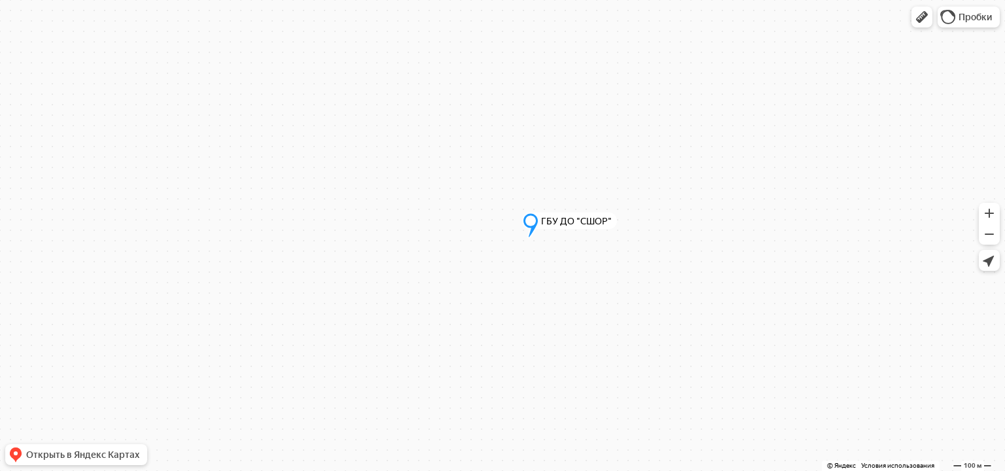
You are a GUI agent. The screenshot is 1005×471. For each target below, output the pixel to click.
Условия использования (897, 465)
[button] (921, 17)
